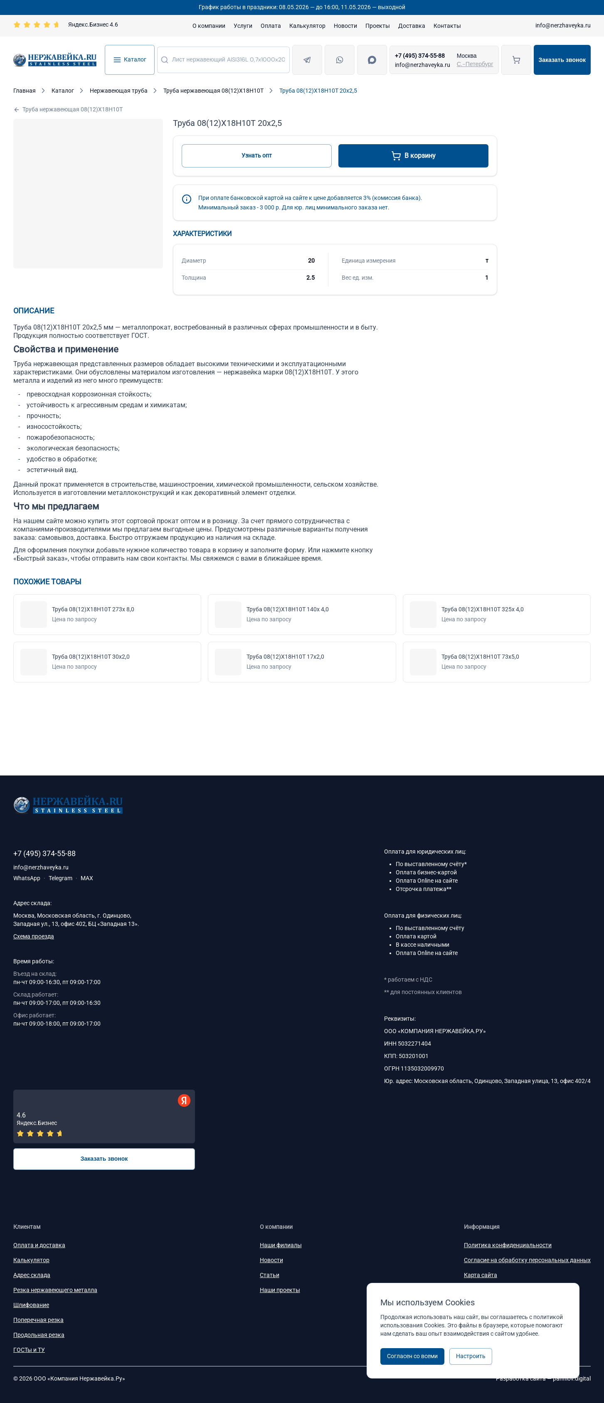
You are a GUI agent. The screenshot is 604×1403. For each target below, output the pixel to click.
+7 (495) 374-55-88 (420, 55)
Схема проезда (33, 936)
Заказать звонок (562, 60)
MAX (87, 878)
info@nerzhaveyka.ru (563, 25)
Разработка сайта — (543, 1378)
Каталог (129, 60)
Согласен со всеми (412, 1356)
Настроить (471, 1356)
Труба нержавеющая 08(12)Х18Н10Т (68, 109)
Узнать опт (257, 155)
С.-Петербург (475, 64)
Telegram (60, 878)
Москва (467, 55)
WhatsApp (26, 878)
